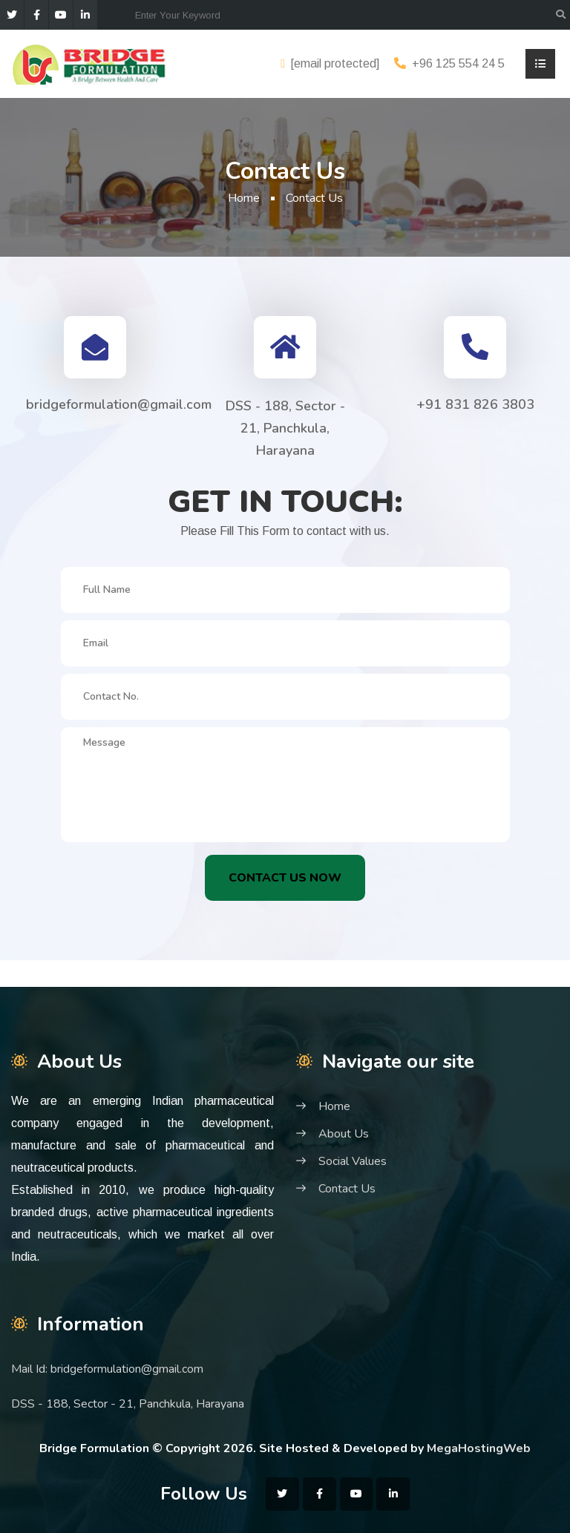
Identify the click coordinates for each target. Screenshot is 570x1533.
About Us (343, 1134)
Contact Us (347, 1189)
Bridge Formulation (94, 1448)
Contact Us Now (285, 878)
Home (244, 198)
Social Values (352, 1161)
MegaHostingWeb (479, 1448)
